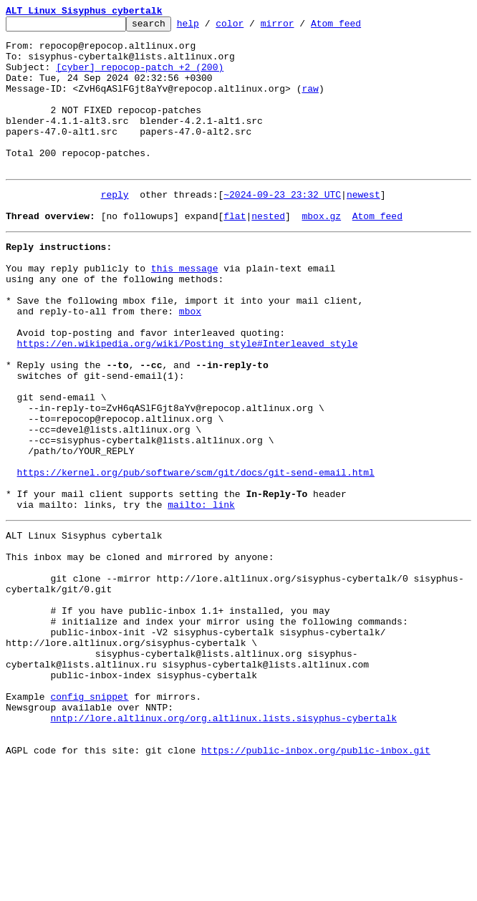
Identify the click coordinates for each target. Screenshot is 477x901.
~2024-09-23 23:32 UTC (282, 226)
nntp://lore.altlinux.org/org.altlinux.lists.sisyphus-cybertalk (223, 846)
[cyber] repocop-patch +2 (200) (139, 77)
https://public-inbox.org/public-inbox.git (315, 885)
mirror (300, 27)
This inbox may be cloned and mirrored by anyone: (140, 653)
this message (184, 310)
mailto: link (201, 594)
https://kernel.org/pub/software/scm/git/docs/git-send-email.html (196, 555)
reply (115, 226)
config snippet (89, 820)
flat (234, 252)
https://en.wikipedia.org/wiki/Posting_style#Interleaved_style (187, 401)
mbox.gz (321, 252)
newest (363, 226)
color (252, 27)
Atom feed (358, 27)
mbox (190, 362)
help (210, 27)
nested (268, 252)
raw (310, 103)
